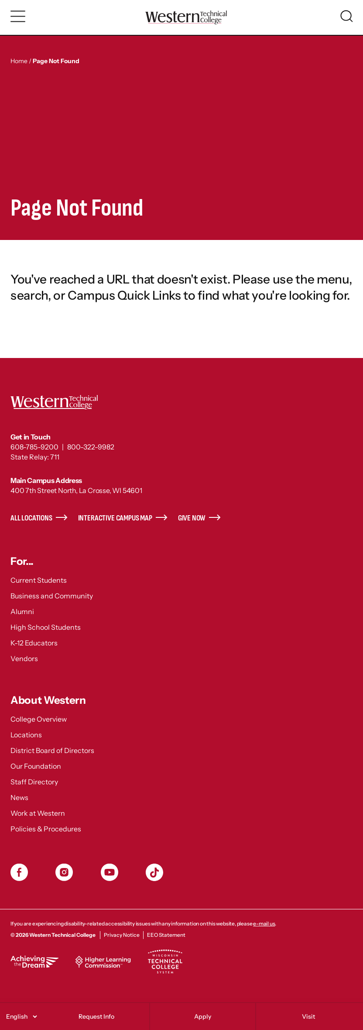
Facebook (19, 872)
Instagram (64, 872)
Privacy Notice (122, 935)
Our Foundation (35, 766)
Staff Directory (34, 781)
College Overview (38, 719)
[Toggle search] (346, 16)
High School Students (45, 627)
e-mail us (264, 923)
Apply (202, 1016)
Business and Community (51, 595)
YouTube (109, 872)
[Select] (20, 1016)
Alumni (22, 611)
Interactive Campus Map (115, 518)
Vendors (24, 658)
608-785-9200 (34, 446)
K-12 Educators (34, 642)
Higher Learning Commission (103, 961)
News (19, 797)
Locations (26, 734)
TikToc (154, 872)
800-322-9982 (90, 446)
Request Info (96, 1016)
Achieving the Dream (34, 962)
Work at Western (37, 813)
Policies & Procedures (45, 828)
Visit (308, 1016)
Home (18, 61)
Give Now (192, 518)
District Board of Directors (52, 750)
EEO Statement (166, 935)
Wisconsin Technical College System (164, 961)
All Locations (31, 518)
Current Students (38, 580)
